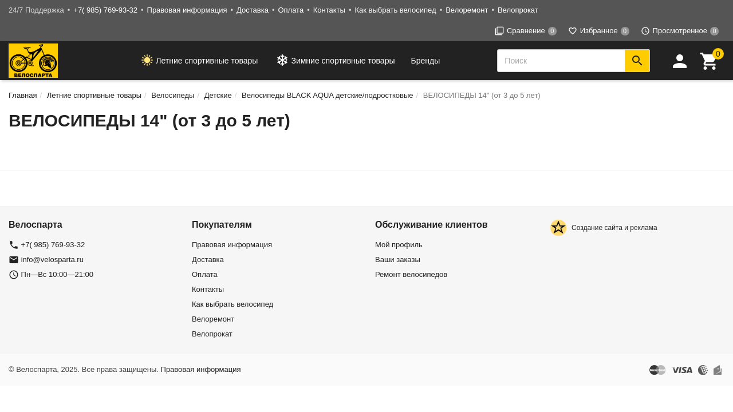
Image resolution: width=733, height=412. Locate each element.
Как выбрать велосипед (395, 10)
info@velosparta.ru (52, 259)
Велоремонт (467, 10)
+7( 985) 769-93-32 (105, 10)
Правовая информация (187, 10)
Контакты (329, 10)
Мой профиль (399, 244)
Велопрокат (518, 10)
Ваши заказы (397, 259)
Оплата (291, 10)
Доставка (253, 10)
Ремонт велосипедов (411, 274)
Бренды (425, 60)
